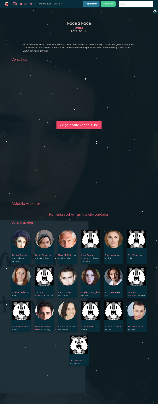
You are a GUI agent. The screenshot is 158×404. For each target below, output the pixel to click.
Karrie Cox (63, 327)
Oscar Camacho (66, 292)
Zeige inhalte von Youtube (79, 125)
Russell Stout (76, 361)
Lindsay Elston (88, 327)
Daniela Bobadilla (20, 255)
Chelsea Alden (19, 292)
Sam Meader (110, 292)
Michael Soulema (135, 327)
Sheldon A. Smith (112, 327)
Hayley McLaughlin (90, 292)
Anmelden (108, 4)
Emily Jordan (110, 255)
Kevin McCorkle (65, 255)
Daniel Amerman (43, 255)
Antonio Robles (19, 327)
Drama (79, 28)
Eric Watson (133, 255)
